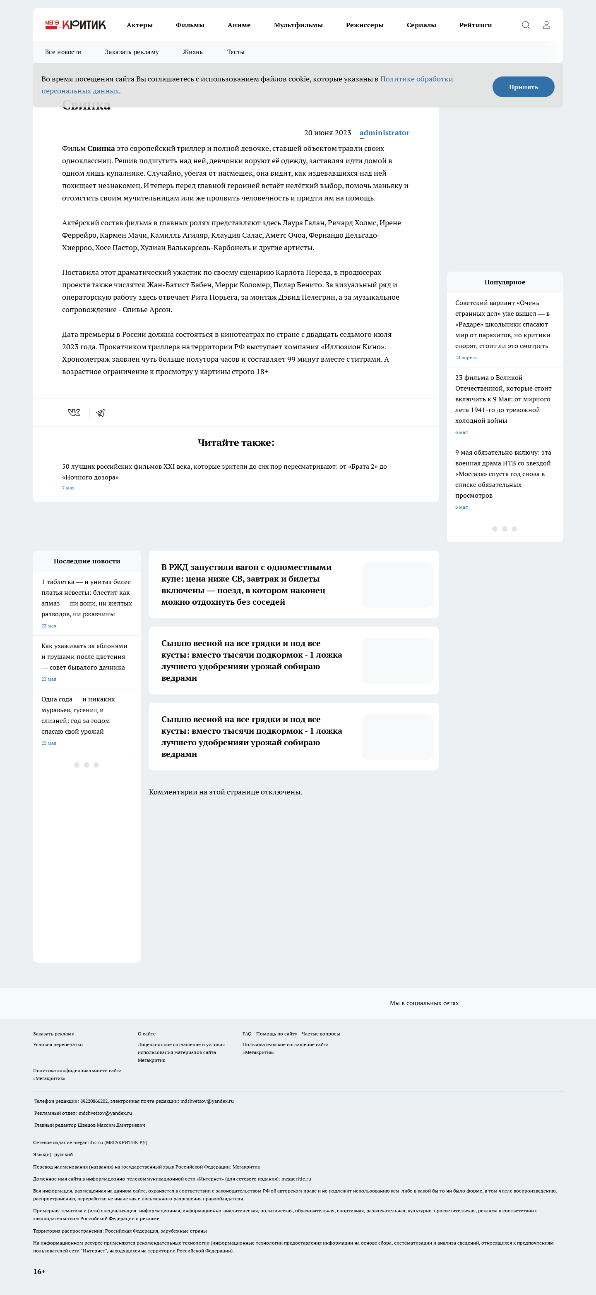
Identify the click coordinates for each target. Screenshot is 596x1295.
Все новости (63, 52)
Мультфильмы (298, 25)
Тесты (236, 52)
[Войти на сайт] (546, 25)
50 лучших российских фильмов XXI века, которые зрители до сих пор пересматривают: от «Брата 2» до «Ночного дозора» (236, 477)
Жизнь (193, 52)
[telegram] (103, 412)
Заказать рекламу (132, 52)
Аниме (239, 25)
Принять (523, 87)
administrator (385, 132)
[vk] (74, 412)
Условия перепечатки (58, 1044)
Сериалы (421, 25)
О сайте (147, 1033)
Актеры (140, 25)
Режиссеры (365, 25)
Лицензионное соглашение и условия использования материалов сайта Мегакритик (181, 1052)
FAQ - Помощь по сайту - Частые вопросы (291, 1033)
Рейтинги (475, 25)
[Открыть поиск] (525, 25)
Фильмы (190, 25)
